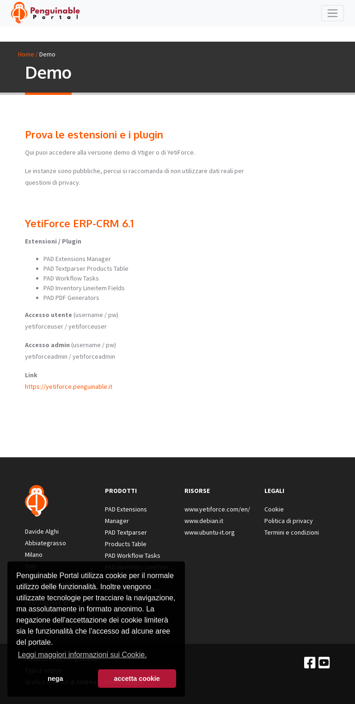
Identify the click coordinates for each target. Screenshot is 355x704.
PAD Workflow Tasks (132, 555)
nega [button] (55, 678)
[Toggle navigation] (332, 13)
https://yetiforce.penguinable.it (68, 386)
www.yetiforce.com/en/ (217, 509)
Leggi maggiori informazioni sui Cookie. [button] (82, 655)
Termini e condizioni (291, 532)
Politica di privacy (288, 521)
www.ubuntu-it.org (209, 532)
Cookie (274, 509)
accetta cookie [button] (137, 678)
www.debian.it (203, 521)
